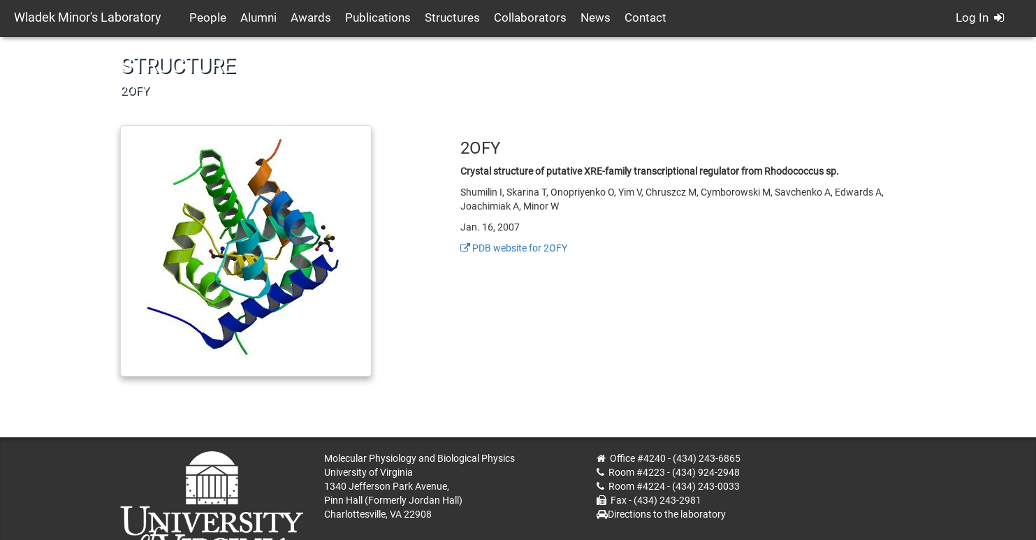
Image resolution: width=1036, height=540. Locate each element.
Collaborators (530, 17)
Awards (311, 17)
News (596, 17)
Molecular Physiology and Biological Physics (419, 458)
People (207, 17)
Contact (645, 17)
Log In (980, 17)
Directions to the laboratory (667, 514)
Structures (452, 17)
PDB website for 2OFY (513, 248)
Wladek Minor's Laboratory (87, 17)
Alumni (258, 17)
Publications (378, 17)
